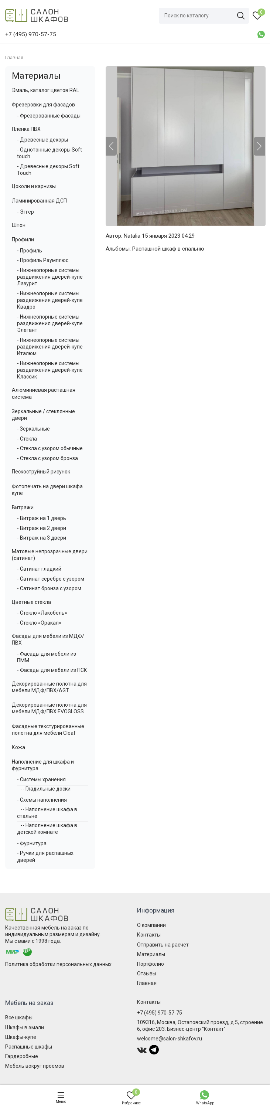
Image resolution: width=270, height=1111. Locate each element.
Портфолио (150, 964)
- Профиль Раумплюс (42, 260)
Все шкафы (19, 1017)
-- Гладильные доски (46, 789)
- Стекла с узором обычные (50, 448)
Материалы (36, 76)
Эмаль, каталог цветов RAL (45, 90)
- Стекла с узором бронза (47, 458)
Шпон (18, 225)
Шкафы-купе (20, 1037)
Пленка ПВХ (26, 129)
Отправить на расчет (163, 945)
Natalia (132, 235)
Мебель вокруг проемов (34, 1066)
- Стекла (27, 439)
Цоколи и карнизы (34, 186)
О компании (151, 925)
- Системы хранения (41, 779)
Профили (23, 239)
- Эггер (25, 212)
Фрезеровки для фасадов (43, 105)
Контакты (149, 935)
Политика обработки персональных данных (58, 964)
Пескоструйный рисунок (41, 472)
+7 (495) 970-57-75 (159, 1013)
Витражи (23, 507)
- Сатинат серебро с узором (50, 579)
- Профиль (29, 251)
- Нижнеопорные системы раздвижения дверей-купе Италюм (50, 346)
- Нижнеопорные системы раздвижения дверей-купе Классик (50, 370)
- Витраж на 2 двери (41, 528)
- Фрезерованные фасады (49, 116)
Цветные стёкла (31, 602)
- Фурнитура (32, 843)
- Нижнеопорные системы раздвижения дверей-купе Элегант (50, 323)
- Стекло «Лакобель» (42, 613)
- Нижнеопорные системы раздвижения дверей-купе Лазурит (50, 276)
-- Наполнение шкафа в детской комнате (47, 828)
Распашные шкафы (28, 1047)
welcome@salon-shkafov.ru (169, 1039)
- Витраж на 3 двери (41, 538)
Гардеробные (21, 1056)
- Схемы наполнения (42, 800)
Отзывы (146, 973)
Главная (147, 983)
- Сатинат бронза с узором (49, 588)
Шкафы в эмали (24, 1027)
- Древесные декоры (42, 140)
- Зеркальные (33, 429)
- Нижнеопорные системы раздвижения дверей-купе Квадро (50, 300)
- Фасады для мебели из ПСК (52, 670)
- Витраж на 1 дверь (41, 518)
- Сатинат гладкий (39, 569)
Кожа (18, 747)
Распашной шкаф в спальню (168, 248)
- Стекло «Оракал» (39, 623)
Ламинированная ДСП (39, 201)
